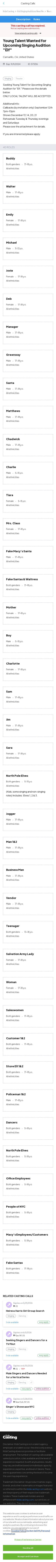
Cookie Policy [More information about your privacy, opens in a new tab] (19, 1531)
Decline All (28, 1548)
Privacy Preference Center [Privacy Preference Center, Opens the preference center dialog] (27, 1539)
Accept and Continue (28, 1556)
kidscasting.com (35, 1489)
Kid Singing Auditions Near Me (30, 11)
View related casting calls (26, 33)
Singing (8, 78)
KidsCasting (8, 11)
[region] (28, 1533)
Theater (19, 78)
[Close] (52, 1509)
